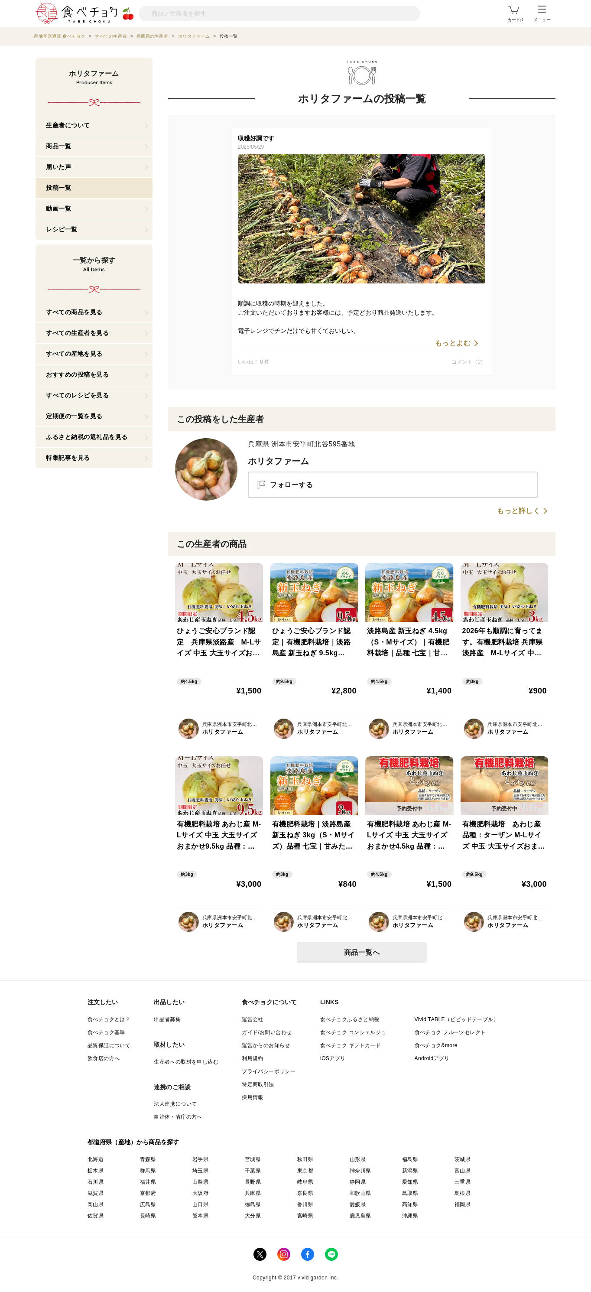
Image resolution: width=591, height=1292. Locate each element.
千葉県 (253, 1171)
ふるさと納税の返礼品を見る (87, 436)
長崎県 (148, 1216)
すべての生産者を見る (77, 332)
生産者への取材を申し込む (186, 1062)
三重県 (463, 1182)
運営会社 (252, 1019)
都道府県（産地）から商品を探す (133, 1142)
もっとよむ (453, 343)
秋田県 (305, 1159)
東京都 (305, 1171)
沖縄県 (410, 1216)
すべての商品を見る (74, 312)
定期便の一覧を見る (74, 416)
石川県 (96, 1182)
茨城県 (463, 1159)
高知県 (410, 1204)
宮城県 (253, 1159)
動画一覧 (58, 208)
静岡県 (358, 1182)
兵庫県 (253, 1193)
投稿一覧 (58, 187)
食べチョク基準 (106, 1032)
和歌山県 (360, 1193)
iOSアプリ (332, 1058)
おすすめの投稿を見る (77, 374)
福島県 (410, 1159)
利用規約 (252, 1058)
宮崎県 (305, 1216)
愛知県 (410, 1182)
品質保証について (109, 1045)
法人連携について (175, 1104)
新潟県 (410, 1171)
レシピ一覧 (62, 229)
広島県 (148, 1204)
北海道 (96, 1159)
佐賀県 (96, 1216)
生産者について (68, 125)
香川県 (305, 1204)
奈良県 (305, 1193)
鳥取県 (410, 1193)
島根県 (463, 1193)
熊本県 (200, 1216)
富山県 (463, 1171)
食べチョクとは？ (109, 1019)
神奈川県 (360, 1171)
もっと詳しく (518, 511)
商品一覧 (58, 146)
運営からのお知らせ (266, 1045)
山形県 (358, 1159)
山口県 (200, 1204)
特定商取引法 (258, 1084)
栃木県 (96, 1171)
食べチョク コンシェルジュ (353, 1032)
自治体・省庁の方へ (178, 1117)
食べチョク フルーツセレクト (450, 1032)
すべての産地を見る (74, 353)
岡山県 (96, 1204)
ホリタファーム (278, 461)
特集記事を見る (68, 457)
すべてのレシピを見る (77, 395)
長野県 (253, 1182)
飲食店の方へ (104, 1058)
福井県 (148, 1182)
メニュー (542, 14)
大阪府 (200, 1193)
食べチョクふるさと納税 (349, 1019)
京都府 (148, 1193)
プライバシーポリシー (269, 1071)
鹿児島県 (360, 1216)
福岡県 (463, 1204)
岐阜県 (305, 1182)
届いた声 (58, 166)
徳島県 (253, 1204)
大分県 (253, 1216)
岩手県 (200, 1159)
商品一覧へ (362, 952)
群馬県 (148, 1171)
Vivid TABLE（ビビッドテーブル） (457, 1019)
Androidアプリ (432, 1058)
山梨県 (200, 1182)
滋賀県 (96, 1193)
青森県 (148, 1159)
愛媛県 (358, 1204)
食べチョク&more (436, 1045)
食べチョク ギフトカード (350, 1045)
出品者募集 (167, 1019)
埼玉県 (200, 1171)
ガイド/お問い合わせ (267, 1032)
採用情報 (252, 1097)
